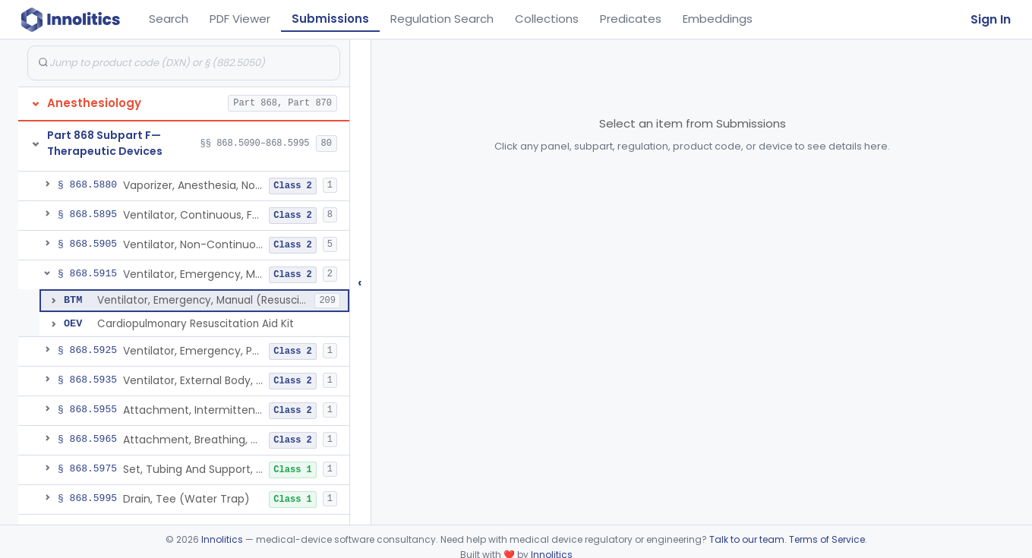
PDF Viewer (240, 19)
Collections (547, 19)
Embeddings (718, 19)
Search (168, 19)
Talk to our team (746, 539)
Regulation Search (442, 19)
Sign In (990, 19)
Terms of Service (827, 539)
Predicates (630, 19)
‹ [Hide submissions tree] (360, 282)
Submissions (330, 19)
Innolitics (222, 539)
